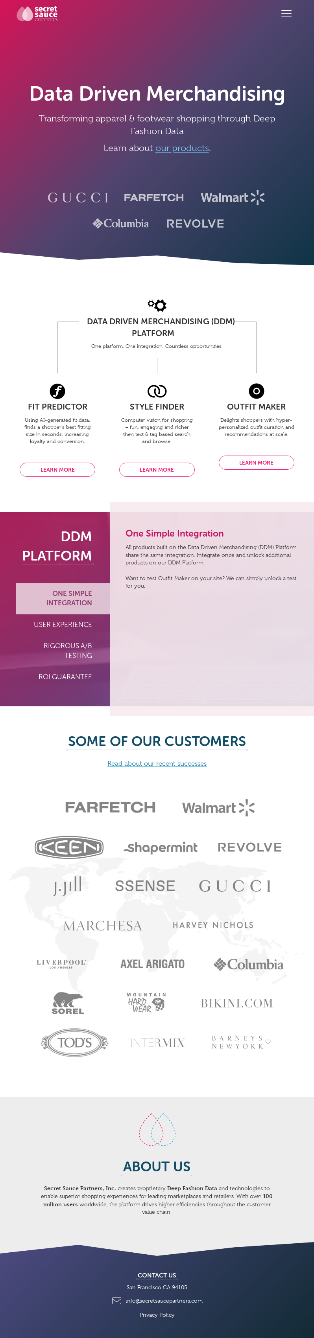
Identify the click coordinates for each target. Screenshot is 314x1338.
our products (182, 148)
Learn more (58, 470)
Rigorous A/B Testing (68, 651)
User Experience (63, 625)
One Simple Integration (69, 599)
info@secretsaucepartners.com (157, 1299)
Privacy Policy (157, 1315)
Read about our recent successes (157, 763)
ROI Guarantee (65, 677)
